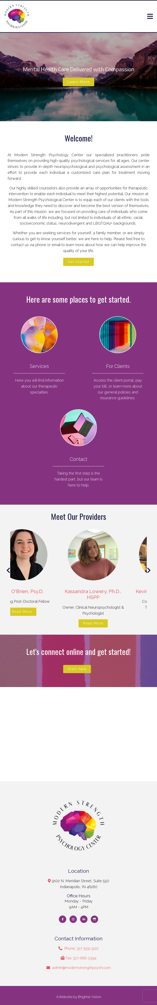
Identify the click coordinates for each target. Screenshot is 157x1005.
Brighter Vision (89, 997)
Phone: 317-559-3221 (81, 948)
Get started (78, 262)
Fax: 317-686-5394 (80, 958)
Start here (77, 669)
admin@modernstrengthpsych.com (81, 967)
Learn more (78, 82)
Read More (39, 612)
